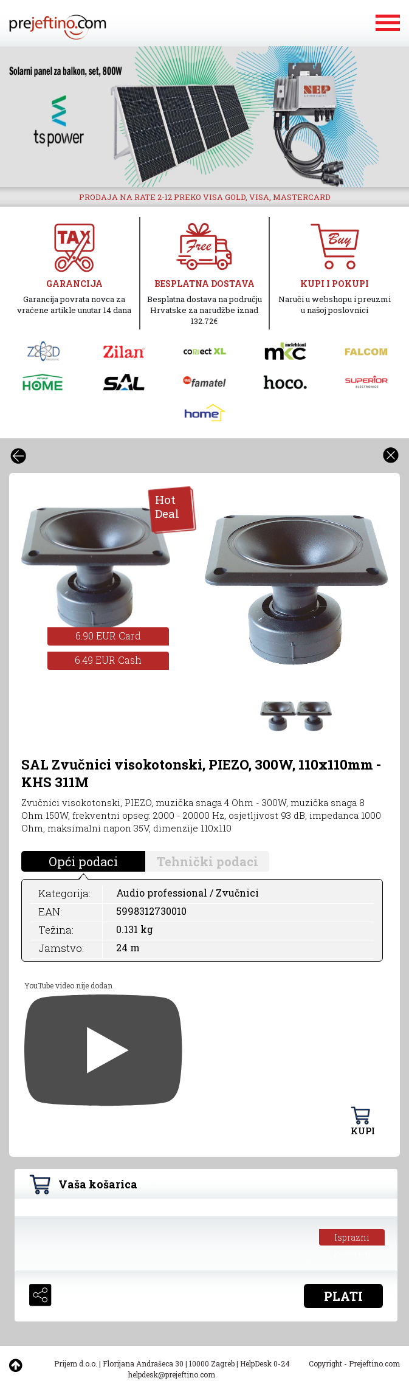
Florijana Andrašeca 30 (143, 1363)
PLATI (343, 1296)
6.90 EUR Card (108, 635)
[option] (204, 116)
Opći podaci (83, 861)
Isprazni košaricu (352, 1239)
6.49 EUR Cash (108, 659)
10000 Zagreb (212, 1363)
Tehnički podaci (207, 861)
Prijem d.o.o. (75, 1363)
